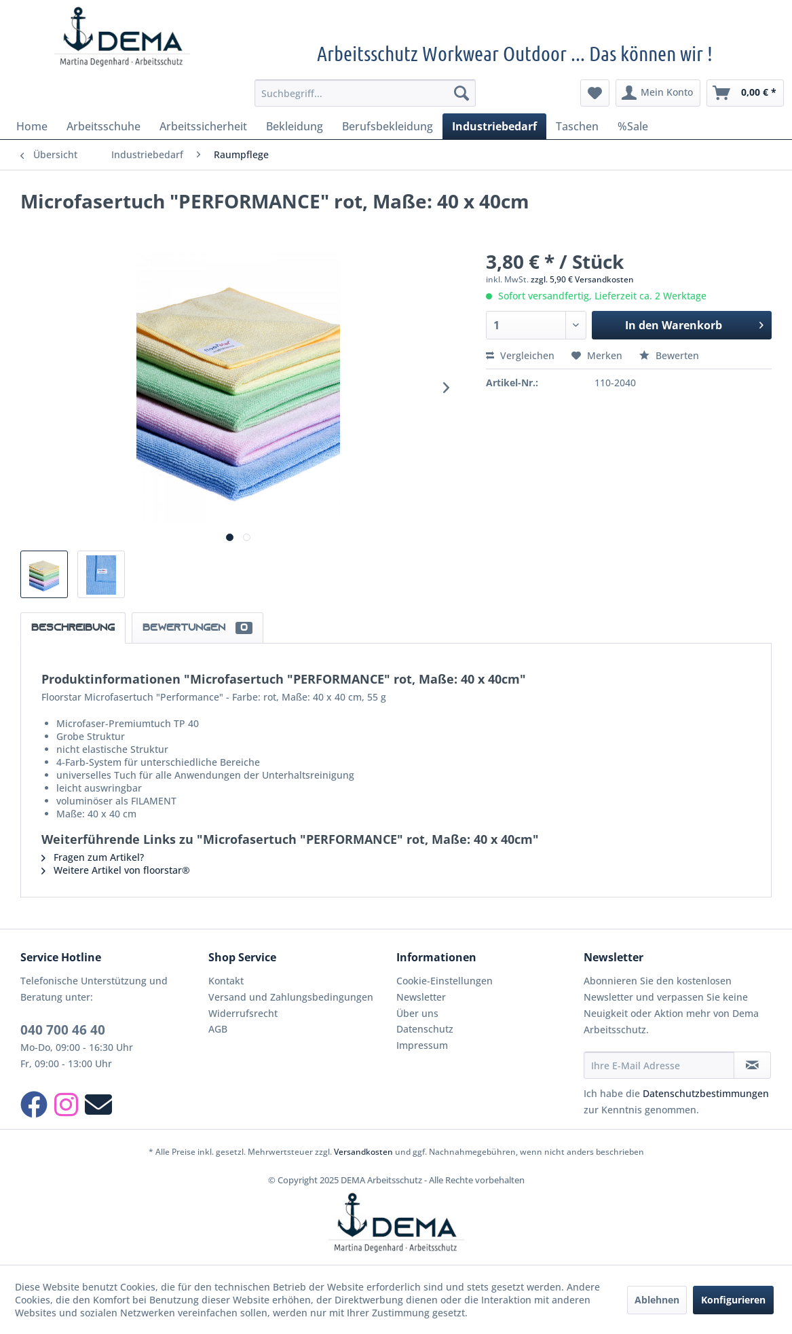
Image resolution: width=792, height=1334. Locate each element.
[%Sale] (633, 126)
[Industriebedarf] (494, 126)
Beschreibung (73, 628)
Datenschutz (424, 1028)
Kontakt (226, 980)
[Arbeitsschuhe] (103, 126)
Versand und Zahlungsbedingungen (290, 996)
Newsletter (421, 996)
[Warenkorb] (745, 93)
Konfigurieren (733, 1299)
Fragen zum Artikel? (92, 857)
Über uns (417, 1013)
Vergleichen (520, 355)
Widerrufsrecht (243, 1013)
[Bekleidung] (295, 126)
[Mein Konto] (658, 93)
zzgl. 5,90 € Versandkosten (582, 279)
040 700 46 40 (62, 1030)
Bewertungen (197, 628)
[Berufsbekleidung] (387, 126)
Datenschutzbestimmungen (706, 1093)
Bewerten (669, 355)
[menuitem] (365, 93)
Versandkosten (363, 1151)
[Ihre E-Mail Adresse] (659, 1065)
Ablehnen (657, 1299)
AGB (217, 1028)
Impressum (422, 1045)
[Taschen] (577, 126)
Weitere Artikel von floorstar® (115, 870)
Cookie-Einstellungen (444, 980)
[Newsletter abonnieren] (752, 1065)
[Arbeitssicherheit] (203, 126)
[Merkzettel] (594, 93)
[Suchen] (461, 93)
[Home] (32, 126)
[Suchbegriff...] (365, 93)
